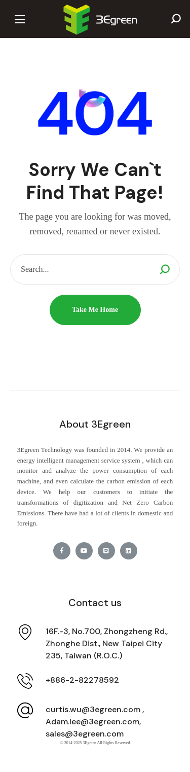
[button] (175, 19)
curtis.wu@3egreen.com (93, 709)
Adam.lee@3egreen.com (92, 721)
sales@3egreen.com (85, 733)
